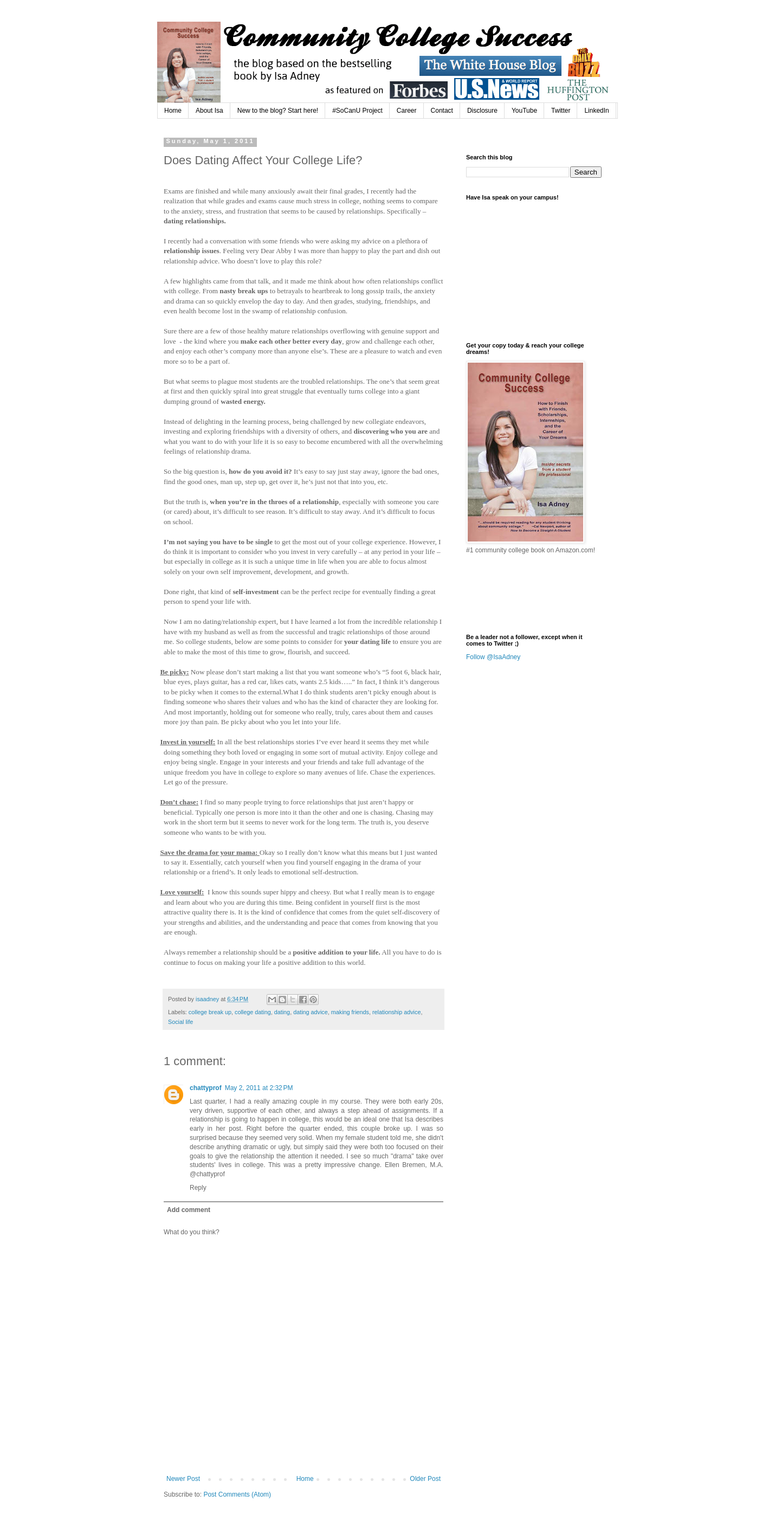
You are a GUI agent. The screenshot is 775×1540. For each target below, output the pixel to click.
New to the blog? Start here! (277, 110)
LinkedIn (596, 110)
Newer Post (183, 1479)
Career (407, 110)
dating (282, 1012)
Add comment (188, 1210)
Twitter (560, 110)
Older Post (425, 1479)
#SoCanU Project (357, 110)
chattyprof (206, 1088)
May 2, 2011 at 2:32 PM (259, 1088)
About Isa (209, 110)
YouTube (524, 110)
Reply (198, 1187)
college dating (253, 1012)
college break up (210, 1012)
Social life (180, 1022)
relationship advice (396, 1012)
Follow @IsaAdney (493, 657)
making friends (350, 1012)
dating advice (310, 1012)
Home (173, 110)
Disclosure (482, 110)
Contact (442, 110)
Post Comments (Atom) (237, 1494)
